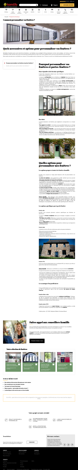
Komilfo (5, 450)
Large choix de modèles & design (64, 419)
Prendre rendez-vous (37, 341)
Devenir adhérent (22, 451)
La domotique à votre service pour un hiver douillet (17, 390)
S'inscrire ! (32, 441)
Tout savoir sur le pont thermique (12, 386)
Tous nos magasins (7, 453)
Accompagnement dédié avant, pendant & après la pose (40, 419)
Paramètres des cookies (36, 469)
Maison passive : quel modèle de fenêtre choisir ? (16, 388)
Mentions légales (11, 469)
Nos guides (36, 451)
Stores (21, 464)
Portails (4, 466)
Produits (5, 459)
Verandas (22, 466)
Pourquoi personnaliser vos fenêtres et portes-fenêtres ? (19, 63)
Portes (21, 462)
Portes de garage (24, 460)
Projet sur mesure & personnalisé (15, 419)
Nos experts (36, 453)
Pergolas (5, 464)
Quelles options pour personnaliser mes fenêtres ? (17, 65)
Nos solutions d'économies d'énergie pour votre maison (18, 382)
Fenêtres (5, 460)
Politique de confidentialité (23, 469)
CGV (4, 469)
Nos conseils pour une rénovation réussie (14, 384)
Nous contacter (6, 455)
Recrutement (22, 453)
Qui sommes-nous (7, 451)
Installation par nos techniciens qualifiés (39, 426)
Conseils (36, 450)
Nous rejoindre (23, 450)
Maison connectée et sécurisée (9, 462)
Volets (33, 460)
